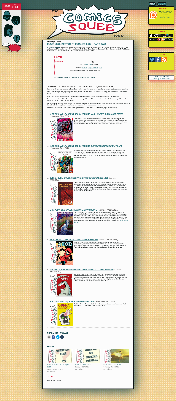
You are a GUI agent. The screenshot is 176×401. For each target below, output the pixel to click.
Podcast (161, 4)
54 (16, 7)
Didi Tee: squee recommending (81, 270)
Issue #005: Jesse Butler (112, 365)
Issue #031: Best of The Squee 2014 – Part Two (76, 44)
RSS (101, 68)
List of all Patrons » (166, 17)
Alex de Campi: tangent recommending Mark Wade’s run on (86, 114)
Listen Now (7, 6)
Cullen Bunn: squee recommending (79, 178)
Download (88, 64)
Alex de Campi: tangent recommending (86, 146)
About (152, 4)
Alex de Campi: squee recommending (72, 301)
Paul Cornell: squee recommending (74, 240)
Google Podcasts (93, 68)
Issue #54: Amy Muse (83, 365)
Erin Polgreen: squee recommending (74, 210)
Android (84, 68)
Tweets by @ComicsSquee (161, 79)
